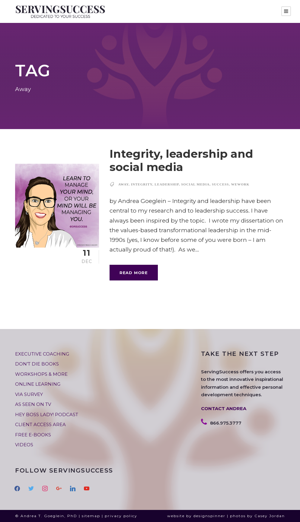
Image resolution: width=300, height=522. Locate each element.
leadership (167, 184)
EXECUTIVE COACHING (42, 354)
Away (123, 184)
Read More (134, 272)
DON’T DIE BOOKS (37, 364)
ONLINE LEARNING (37, 384)
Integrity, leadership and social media (181, 160)
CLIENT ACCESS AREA (40, 424)
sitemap (91, 516)
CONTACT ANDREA (223, 408)
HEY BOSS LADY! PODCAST (46, 414)
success (220, 184)
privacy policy (121, 516)
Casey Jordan (269, 516)
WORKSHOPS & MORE (41, 374)
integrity (141, 184)
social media (195, 184)
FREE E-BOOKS (33, 435)
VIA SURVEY (29, 394)
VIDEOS (24, 445)
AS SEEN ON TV (33, 404)
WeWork (240, 184)
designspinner (209, 516)
